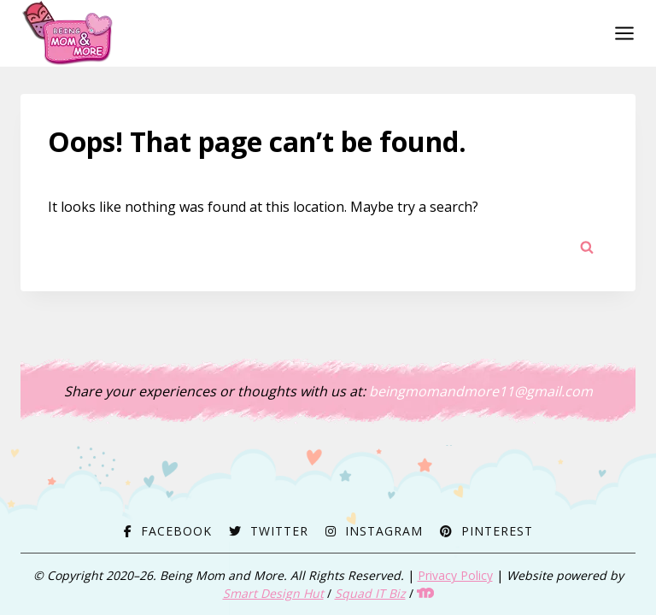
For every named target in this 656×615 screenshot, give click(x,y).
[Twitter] (268, 531)
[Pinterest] (486, 531)
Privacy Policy (455, 575)
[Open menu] (621, 33)
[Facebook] (168, 531)
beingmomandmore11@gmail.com (481, 391)
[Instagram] (374, 531)
